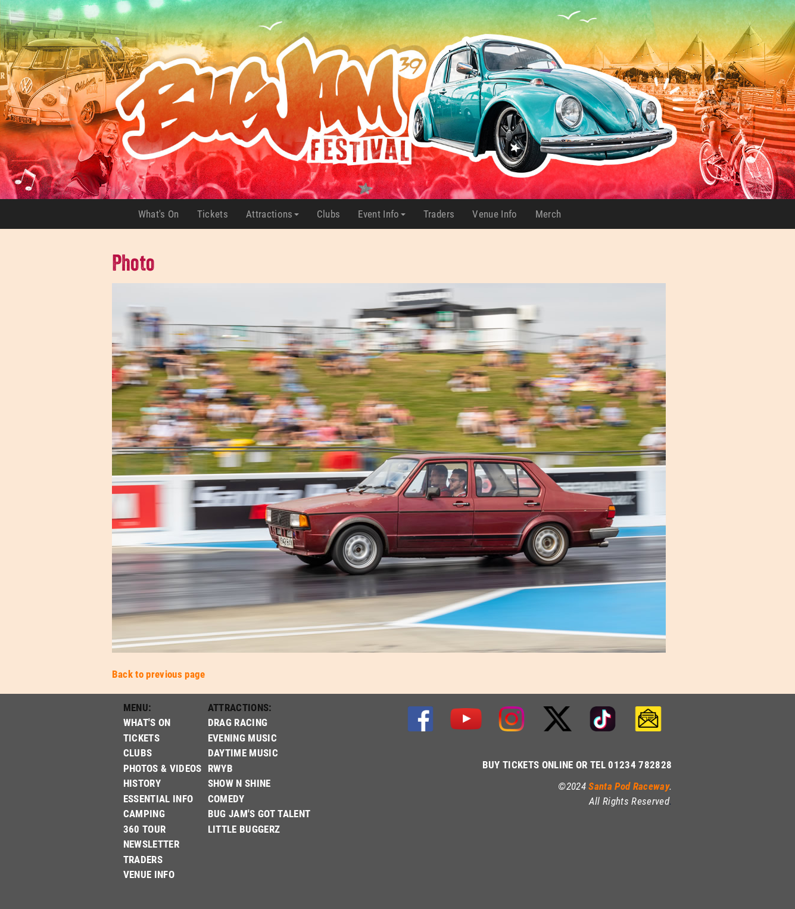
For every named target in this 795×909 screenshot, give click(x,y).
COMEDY (226, 798)
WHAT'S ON (147, 722)
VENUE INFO (148, 874)
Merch (552, 214)
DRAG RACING (238, 722)
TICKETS (141, 737)
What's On (163, 214)
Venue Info (499, 214)
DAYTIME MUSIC (243, 752)
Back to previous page (158, 674)
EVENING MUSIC (242, 737)
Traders (443, 214)
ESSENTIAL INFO (158, 798)
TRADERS (143, 859)
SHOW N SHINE (239, 783)
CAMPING (144, 813)
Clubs (333, 214)
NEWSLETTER (151, 844)
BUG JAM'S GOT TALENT (259, 813)
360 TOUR (144, 829)
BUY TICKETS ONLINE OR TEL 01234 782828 (577, 764)
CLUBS (137, 752)
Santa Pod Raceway (628, 786)
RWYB (220, 768)
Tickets (217, 214)
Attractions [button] (272, 214)
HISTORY (142, 783)
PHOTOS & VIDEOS (162, 768)
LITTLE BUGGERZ (244, 829)
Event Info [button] (381, 214)
